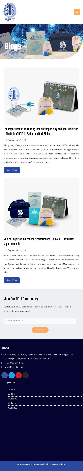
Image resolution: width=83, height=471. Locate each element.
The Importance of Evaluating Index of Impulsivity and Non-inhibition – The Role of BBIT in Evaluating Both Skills (41, 132)
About (11, 389)
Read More (11, 170)
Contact (12, 407)
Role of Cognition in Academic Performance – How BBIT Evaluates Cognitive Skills (39, 242)
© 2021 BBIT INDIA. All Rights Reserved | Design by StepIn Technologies (41, 464)
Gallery (12, 403)
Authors (12, 394)
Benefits (12, 398)
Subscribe (40, 330)
